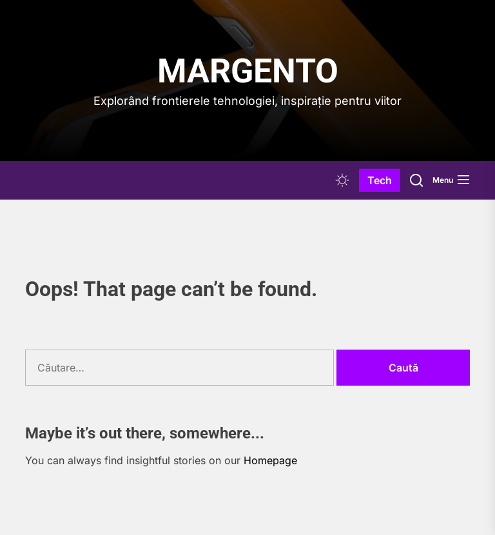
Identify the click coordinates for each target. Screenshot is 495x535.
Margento (247, 71)
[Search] (416, 180)
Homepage (270, 460)
